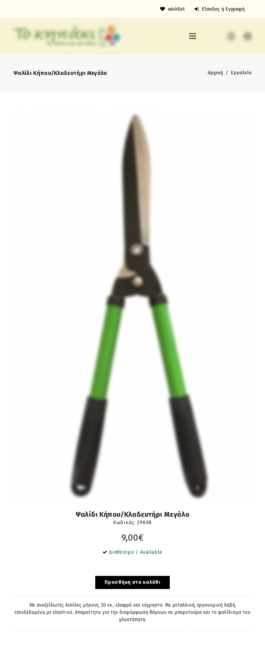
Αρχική (215, 73)
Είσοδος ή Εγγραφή (220, 9)
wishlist (172, 9)
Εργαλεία (241, 73)
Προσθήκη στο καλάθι (132, 582)
